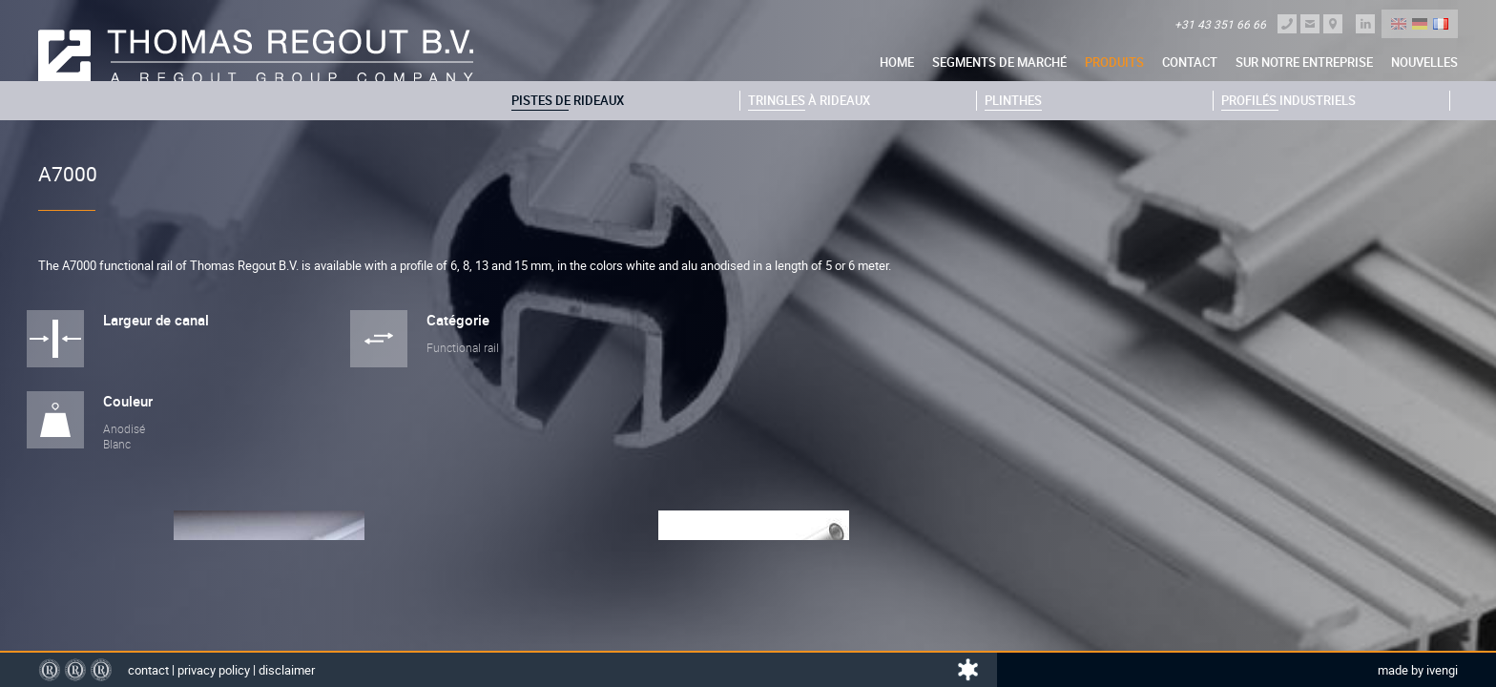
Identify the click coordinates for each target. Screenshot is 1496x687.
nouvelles (1424, 62)
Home (897, 62)
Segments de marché (999, 62)
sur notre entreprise (1304, 62)
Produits (1114, 62)
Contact (1189, 62)
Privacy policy (213, 669)
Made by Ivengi (1418, 669)
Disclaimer (287, 669)
